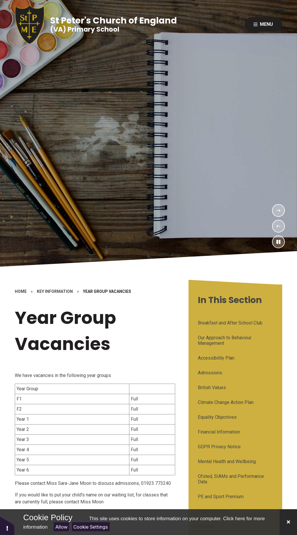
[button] (7, 525)
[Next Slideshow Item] (278, 210)
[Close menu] (263, 24)
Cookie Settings (90, 527)
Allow (61, 527)
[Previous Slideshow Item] (278, 226)
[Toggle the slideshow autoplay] (278, 241)
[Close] (288, 522)
